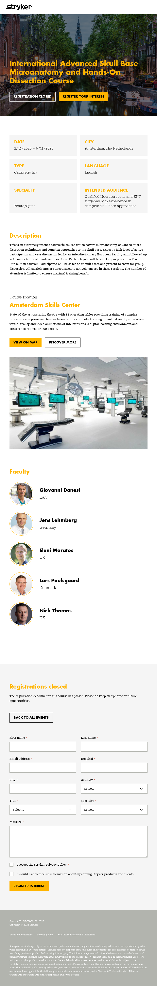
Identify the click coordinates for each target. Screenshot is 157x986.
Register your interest (83, 96)
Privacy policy (45, 934)
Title (14, 801)
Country (88, 780)
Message (16, 822)
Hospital (88, 759)
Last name (89, 738)
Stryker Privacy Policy (50, 864)
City (13, 780)
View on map (25, 342)
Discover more (62, 342)
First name (18, 738)
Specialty (88, 801)
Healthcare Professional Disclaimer (76, 934)
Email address (20, 759)
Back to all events (31, 717)
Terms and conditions (20, 934)
